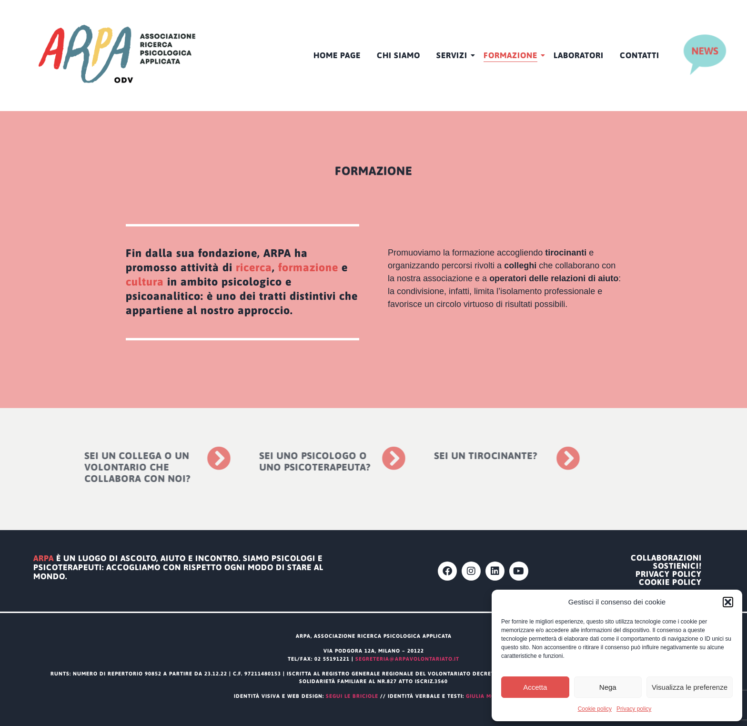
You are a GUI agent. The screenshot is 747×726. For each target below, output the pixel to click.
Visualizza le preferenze (689, 687)
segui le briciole (352, 696)
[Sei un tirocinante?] (515, 458)
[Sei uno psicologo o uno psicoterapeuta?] (341, 458)
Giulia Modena (489, 696)
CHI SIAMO (398, 55)
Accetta (535, 687)
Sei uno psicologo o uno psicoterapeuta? (262, 461)
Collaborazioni (666, 558)
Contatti (639, 55)
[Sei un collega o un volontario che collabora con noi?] (166, 458)
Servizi (453, 55)
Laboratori (579, 55)
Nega (607, 687)
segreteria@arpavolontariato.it (407, 659)
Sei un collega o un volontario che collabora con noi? (85, 467)
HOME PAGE (337, 55)
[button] (728, 602)
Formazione (512, 55)
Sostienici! (677, 566)
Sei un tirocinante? (433, 455)
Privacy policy (633, 709)
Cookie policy (595, 709)
